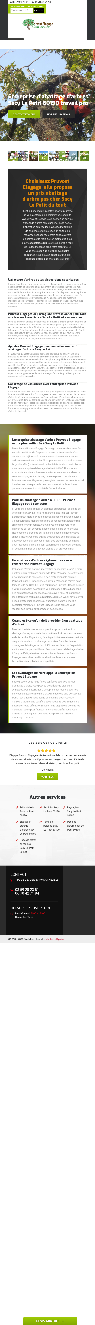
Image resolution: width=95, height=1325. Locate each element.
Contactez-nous (24, 114)
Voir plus (47, 776)
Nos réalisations (58, 114)
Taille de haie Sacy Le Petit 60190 (27, 811)
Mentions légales (54, 939)
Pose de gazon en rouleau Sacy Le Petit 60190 (28, 846)
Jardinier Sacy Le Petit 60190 (51, 809)
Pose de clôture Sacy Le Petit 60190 (75, 825)
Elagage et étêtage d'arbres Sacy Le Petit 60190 (28, 827)
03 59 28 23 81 (19, 2)
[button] (44, 138)
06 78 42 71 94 (41, 2)
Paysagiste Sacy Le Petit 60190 (74, 811)
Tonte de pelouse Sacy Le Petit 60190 (51, 825)
